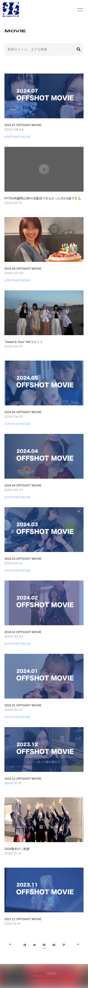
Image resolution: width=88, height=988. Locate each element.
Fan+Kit (51, 973)
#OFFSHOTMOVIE (17, 136)
